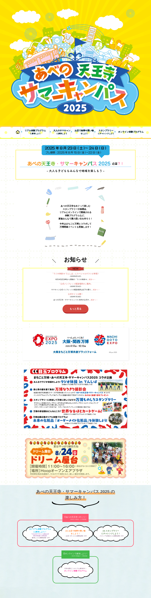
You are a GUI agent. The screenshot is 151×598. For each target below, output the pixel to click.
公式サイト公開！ (75, 294)
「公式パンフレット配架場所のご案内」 (75, 284)
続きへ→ (92, 279)
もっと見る (75, 308)
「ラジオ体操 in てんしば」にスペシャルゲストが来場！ (75, 274)
